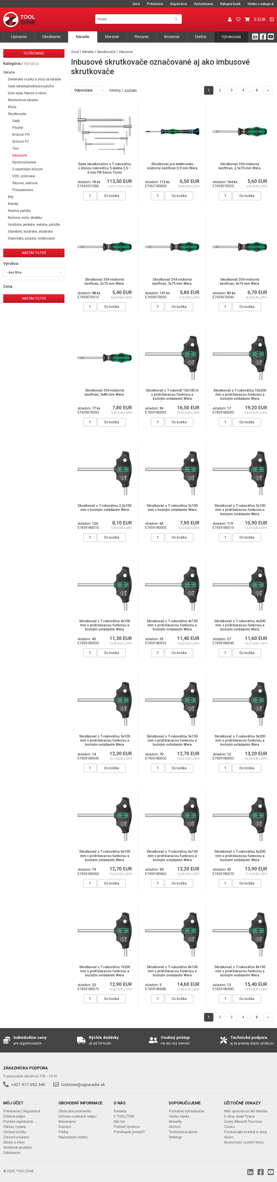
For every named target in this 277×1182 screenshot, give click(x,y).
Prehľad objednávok (18, 1122)
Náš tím (119, 1122)
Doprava (64, 1127)
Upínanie (19, 37)
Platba (63, 1132)
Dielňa (200, 37)
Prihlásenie (155, 4)
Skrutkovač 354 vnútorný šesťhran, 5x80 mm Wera (104, 392)
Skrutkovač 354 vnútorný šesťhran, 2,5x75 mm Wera (239, 166)
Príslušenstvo (22, 190)
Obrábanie (51, 37)
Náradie (82, 37)
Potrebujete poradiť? (129, 1132)
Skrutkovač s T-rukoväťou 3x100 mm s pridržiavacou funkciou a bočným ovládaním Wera (239, 510)
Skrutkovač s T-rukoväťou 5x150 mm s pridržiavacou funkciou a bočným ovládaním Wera (172, 740)
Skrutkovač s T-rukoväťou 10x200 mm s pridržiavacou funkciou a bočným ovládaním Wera (239, 394)
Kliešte (13, 204)
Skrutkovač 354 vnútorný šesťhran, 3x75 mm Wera (172, 281)
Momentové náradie (23, 100)
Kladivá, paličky (19, 211)
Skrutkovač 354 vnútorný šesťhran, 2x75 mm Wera (104, 281)
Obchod (174, 1127)
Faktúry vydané (14, 1127)
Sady (16, 121)
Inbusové (19, 155)
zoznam (131, 90)
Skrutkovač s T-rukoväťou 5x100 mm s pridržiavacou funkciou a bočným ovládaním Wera (104, 740)
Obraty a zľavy (14, 1142)
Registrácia (178, 4)
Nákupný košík (230, 4)
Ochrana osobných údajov (77, 1116)
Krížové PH (20, 135)
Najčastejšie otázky (73, 1137)
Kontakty (120, 1111)
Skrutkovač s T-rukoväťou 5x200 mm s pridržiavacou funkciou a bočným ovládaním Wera (239, 740)
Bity (11, 197)
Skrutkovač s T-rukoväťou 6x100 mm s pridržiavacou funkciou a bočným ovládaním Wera (104, 855)
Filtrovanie (34, 53)
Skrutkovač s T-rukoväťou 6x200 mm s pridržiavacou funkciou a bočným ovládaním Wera (239, 855)
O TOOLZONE (124, 1116)
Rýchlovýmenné (24, 162)
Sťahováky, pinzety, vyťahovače (31, 238)
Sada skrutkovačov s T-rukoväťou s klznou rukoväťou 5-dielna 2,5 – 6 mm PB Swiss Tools (104, 168)
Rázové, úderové (25, 183)
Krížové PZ (20, 141)
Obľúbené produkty (17, 1147)
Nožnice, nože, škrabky (25, 218)
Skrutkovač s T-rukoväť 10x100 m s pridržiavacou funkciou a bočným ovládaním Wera (172, 394)
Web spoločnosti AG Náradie (245, 1111)
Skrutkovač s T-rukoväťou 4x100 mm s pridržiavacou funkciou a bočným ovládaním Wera (104, 625)
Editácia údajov (14, 1116)
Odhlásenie (11, 1153)
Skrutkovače (17, 114)
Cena (7, 286)
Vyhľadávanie (203, 4)
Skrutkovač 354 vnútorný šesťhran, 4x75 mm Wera (240, 281)
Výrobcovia (231, 37)
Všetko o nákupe (261, 4)
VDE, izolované (23, 176)
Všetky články (179, 1116)
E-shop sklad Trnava (239, 1116)
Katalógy (175, 1137)
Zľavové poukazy (16, 1137)
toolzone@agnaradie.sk (83, 1084)
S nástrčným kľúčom (27, 169)
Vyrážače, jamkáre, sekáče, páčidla (34, 224)
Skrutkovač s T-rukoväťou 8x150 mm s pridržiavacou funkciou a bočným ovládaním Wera (239, 971)
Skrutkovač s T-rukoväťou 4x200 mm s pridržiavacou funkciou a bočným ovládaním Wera (239, 625)
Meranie (112, 37)
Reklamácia (67, 1122)
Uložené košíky (14, 1132)
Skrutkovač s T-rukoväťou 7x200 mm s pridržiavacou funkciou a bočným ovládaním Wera (104, 971)
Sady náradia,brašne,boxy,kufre (31, 86)
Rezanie (141, 37)
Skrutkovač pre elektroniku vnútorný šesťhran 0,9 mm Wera (172, 166)
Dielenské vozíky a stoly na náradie (34, 79)
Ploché (17, 128)
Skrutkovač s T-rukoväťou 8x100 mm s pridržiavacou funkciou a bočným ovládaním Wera (172, 971)
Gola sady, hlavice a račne (27, 93)
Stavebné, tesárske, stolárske (30, 231)
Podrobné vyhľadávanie (186, 1111)
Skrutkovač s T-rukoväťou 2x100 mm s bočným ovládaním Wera (172, 508)
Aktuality (175, 1122)
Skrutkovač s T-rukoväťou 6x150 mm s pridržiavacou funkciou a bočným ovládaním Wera (172, 855)
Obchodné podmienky (74, 1111)
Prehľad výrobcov (127, 1127)
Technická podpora (183, 1132)
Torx (15, 148)
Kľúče (12, 107)
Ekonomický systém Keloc (244, 1142)
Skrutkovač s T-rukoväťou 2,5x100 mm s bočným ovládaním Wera (104, 508)
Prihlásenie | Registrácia (21, 1111)
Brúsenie (172, 37)
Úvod (136, 4)
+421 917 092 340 (28, 1084)
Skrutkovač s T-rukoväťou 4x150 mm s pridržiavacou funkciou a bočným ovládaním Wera (172, 625)
